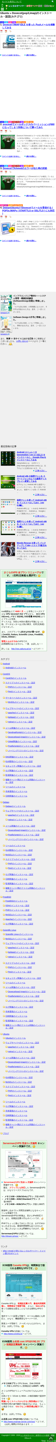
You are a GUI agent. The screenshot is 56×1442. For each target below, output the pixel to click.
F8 (14, 122)
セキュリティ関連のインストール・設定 (23, 766)
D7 (6, 205)
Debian (6, 802)
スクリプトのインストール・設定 (20, 683)
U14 (20, 205)
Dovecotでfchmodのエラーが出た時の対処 (25, 168)
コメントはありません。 (11, 55)
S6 (14, 22)
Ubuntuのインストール (16, 1038)
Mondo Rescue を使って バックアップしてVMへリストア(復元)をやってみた (32, 545)
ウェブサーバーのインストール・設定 (22, 708)
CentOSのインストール (16, 678)
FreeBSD (7, 897)
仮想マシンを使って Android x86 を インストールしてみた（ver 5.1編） (32, 524)
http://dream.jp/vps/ (10, 1236)
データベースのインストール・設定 (21, 698)
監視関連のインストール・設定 (19, 775)
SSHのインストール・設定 (17, 905)
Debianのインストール (16, 806)
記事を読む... (41, 471)
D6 (10, 22)
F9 (18, 122)
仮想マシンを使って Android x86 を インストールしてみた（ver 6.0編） (32, 502)
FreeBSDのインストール (17, 901)
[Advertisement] (28, 90)
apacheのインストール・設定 (21, 713)
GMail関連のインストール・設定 (22, 741)
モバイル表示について (12, 1)
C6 (6, 22)
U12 (23, 22)
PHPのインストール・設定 (20, 687)
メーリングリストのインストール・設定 (26, 750)
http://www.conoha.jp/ (13, 1334)
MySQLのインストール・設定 (21, 702)
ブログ (6, 1133)
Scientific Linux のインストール (19, 934)
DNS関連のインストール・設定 (20, 757)
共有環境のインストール (16, 791)
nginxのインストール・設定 (20, 722)
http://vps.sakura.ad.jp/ (21, 649)
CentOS (6, 674)
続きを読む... (31, 55)
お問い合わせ (22, 341)
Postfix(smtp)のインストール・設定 (23, 746)
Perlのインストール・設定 (19, 691)
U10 (18, 22)
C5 (2, 22)
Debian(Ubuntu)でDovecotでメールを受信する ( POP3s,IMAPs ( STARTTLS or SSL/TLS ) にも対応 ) (28, 210)
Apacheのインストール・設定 (19, 919)
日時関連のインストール (16, 796)
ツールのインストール (15, 787)
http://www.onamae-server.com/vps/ (19, 1421)
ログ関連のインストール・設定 (19, 770)
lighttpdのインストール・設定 (21, 717)
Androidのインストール (16, 668)
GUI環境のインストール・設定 (19, 761)
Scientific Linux (9, 930)
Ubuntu (6, 1034)
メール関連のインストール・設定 (20, 728)
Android (6, 664)
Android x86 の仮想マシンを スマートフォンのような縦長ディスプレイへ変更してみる (32, 478)
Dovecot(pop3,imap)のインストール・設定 (27, 737)
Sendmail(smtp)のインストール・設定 (25, 732)
